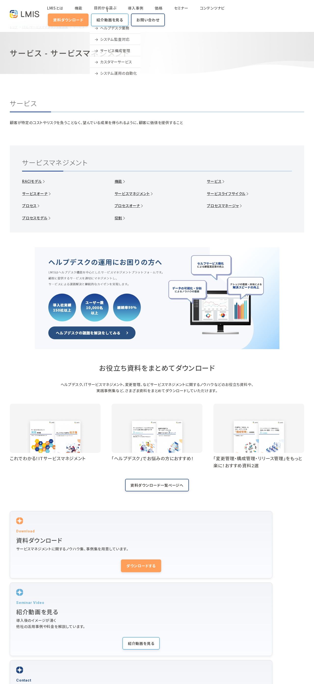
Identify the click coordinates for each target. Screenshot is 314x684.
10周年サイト (242, 658)
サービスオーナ (35, 193)
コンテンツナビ (170, 11)
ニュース (238, 639)
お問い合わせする (259, 573)
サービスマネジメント (132, 193)
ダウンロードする (55, 573)
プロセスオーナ (127, 205)
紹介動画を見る (249, 11)
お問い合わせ (287, 11)
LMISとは (62, 11)
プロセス (29, 205)
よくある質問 (113, 648)
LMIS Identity (244, 648)
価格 (133, 11)
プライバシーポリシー (45, 674)
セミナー (147, 11)
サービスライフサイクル (226, 193)
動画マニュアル (171, 629)
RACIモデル (32, 181)
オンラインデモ (288, 639)
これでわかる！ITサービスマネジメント (48, 458)
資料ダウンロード (207, 11)
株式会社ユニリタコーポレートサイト (90, 674)
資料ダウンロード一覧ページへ (157, 485)
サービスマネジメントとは (123, 639)
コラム (68, 648)
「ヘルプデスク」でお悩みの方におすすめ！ (153, 458)
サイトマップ (18, 674)
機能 (77, 11)
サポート (238, 629)
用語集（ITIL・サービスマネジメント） (187, 648)
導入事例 (118, 11)
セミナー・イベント (246, 619)
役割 (118, 217)
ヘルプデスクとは (172, 639)
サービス (214, 181)
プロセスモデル (35, 217)
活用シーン (111, 629)
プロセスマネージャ (223, 205)
